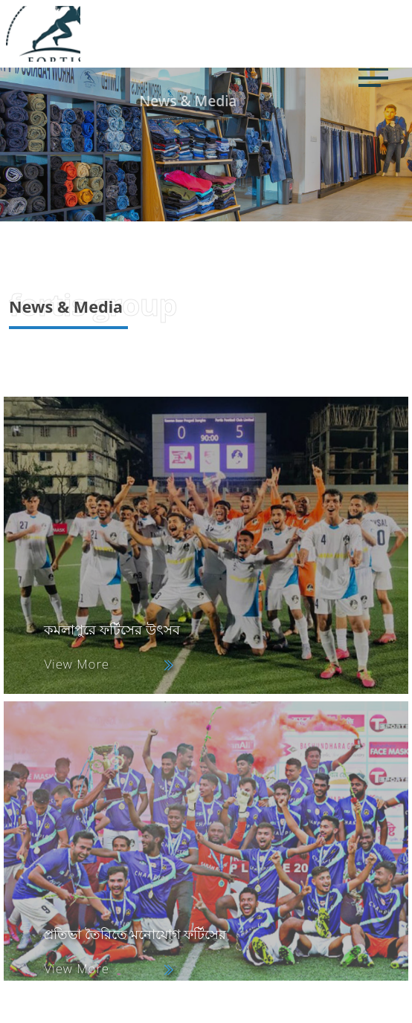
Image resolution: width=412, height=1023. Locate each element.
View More (76, 663)
